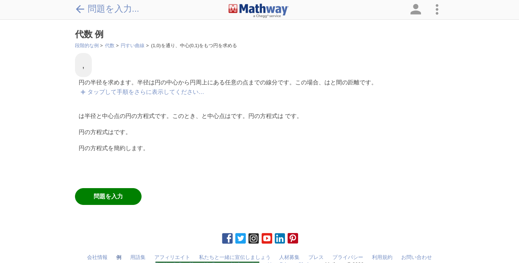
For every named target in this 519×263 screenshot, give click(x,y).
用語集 (138, 257)
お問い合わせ (416, 257)
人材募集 (289, 257)
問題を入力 (108, 196)
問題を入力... (107, 8)
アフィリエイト (172, 257)
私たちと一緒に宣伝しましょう (235, 257)
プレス (316, 257)
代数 (109, 45)
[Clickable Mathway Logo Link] (259, 11)
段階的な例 (87, 45)
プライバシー (347, 257)
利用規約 (382, 257)
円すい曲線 (132, 45)
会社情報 (97, 257)
